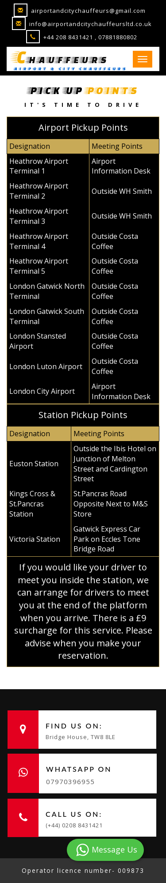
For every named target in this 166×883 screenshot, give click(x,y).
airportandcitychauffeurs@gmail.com (80, 11)
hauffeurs (61, 56)
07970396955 (70, 781)
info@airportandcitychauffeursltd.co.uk (82, 24)
